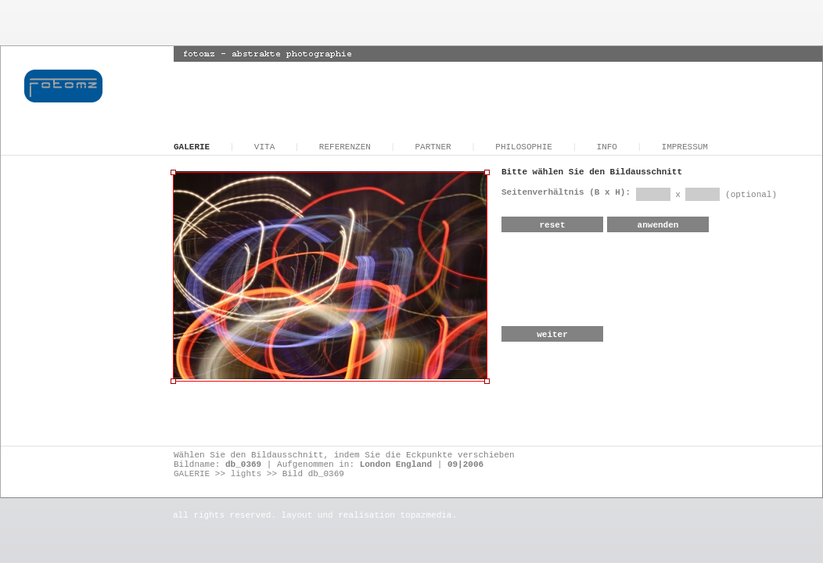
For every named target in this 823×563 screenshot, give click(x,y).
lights (246, 474)
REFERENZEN (345, 147)
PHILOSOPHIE (523, 147)
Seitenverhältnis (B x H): (568, 192)
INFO (607, 147)
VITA (264, 147)
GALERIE (192, 147)
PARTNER (433, 147)
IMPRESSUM (685, 147)
